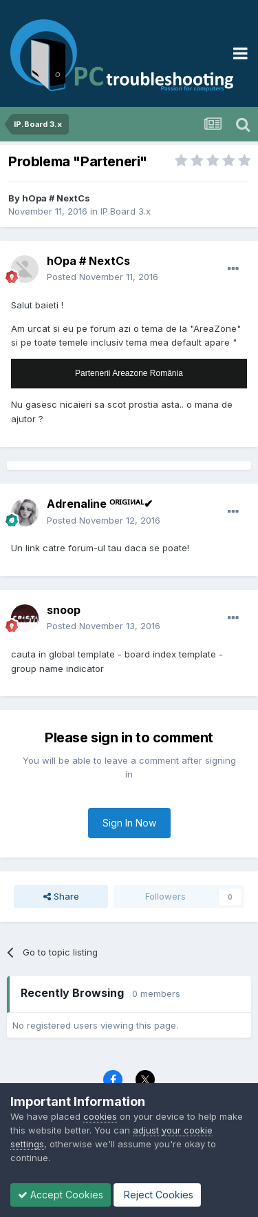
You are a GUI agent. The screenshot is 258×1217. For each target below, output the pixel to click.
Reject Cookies (157, 1194)
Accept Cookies (60, 1194)
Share (61, 896)
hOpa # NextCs (56, 198)
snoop (63, 610)
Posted (102, 276)
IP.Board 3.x (125, 211)
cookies (100, 1116)
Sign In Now (129, 823)
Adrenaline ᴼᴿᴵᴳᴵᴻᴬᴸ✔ (100, 504)
